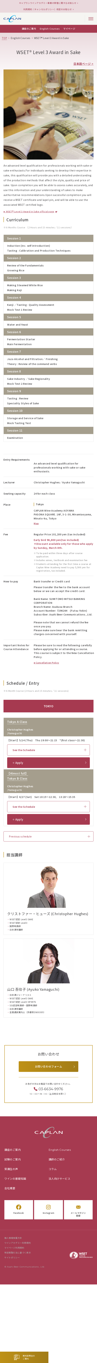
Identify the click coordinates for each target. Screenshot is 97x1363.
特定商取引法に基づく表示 (17, 1253)
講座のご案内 (29, 28)
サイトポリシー (12, 1258)
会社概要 (9, 1188)
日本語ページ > (83, 64)
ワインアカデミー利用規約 (17, 1243)
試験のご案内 (12, 1159)
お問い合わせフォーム (48, 1066)
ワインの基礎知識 (15, 1178)
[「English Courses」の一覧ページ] (20, 38)
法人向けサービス (59, 1178)
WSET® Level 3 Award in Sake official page (29, 211)
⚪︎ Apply (17, 763)
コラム (53, 1169)
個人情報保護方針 (13, 1238)
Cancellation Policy (47, 662)
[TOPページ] (4, 38)
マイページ (69, 28)
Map (36, 523)
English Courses (50, 28)
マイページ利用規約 (14, 1248)
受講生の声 (11, 1169)
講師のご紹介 (57, 1159)
